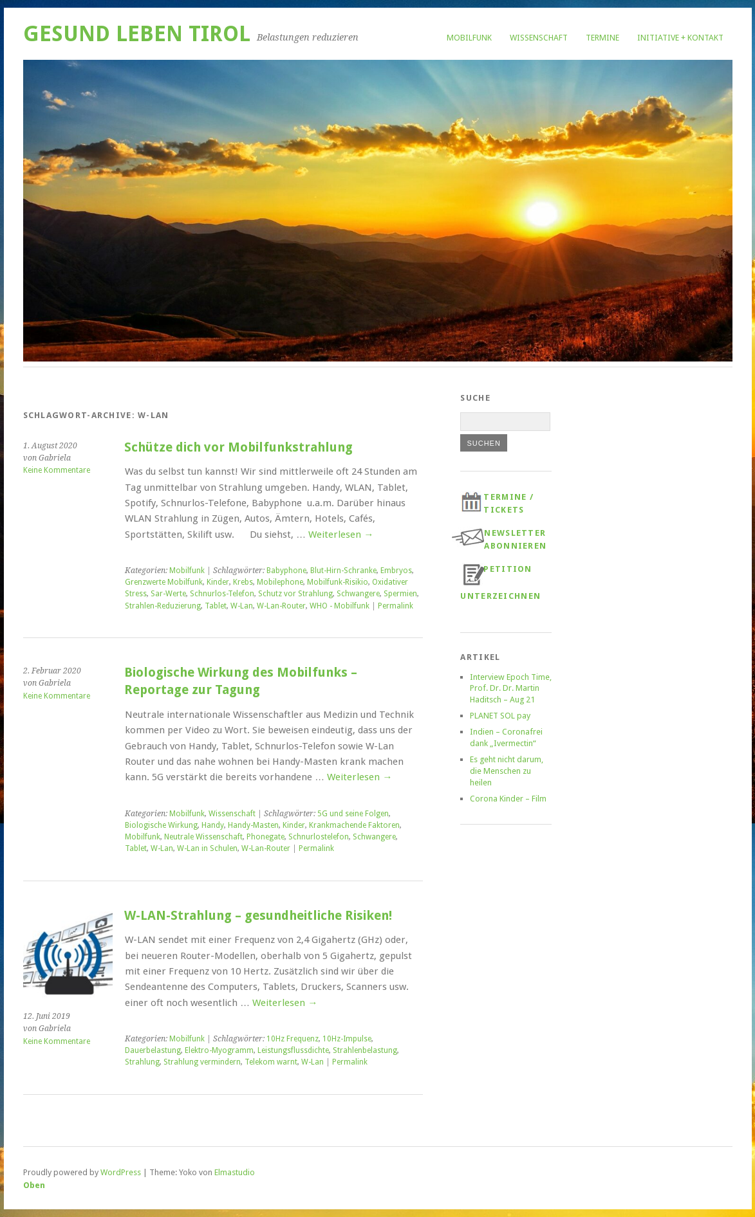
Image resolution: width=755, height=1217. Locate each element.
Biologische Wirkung (161, 825)
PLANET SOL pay (500, 715)
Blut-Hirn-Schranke (343, 570)
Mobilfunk (469, 37)
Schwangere (358, 593)
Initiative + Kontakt (680, 37)
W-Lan (241, 605)
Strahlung (142, 1061)
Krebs (243, 582)
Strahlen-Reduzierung (163, 605)
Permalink (395, 605)
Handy (212, 825)
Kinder (218, 582)
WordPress (120, 1172)
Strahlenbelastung (365, 1050)
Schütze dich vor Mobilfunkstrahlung (238, 447)
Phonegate (265, 836)
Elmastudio (234, 1172)
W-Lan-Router (281, 605)
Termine (602, 37)
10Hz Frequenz (292, 1038)
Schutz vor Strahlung (295, 593)
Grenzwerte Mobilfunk (164, 582)
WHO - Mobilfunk (339, 605)
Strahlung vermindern (202, 1061)
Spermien (400, 593)
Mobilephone (280, 582)
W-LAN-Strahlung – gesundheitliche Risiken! (258, 915)
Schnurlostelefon (318, 836)
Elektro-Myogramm (219, 1050)
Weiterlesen (340, 534)
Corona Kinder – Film (508, 798)
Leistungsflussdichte (293, 1050)
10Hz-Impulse (346, 1038)
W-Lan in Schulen (207, 848)
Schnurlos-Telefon (222, 593)
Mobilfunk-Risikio (337, 582)
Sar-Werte (168, 593)
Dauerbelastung (153, 1050)
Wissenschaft (539, 37)
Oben (34, 1185)
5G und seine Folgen (353, 813)
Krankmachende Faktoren (354, 825)
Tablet (216, 605)
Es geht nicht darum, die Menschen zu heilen (506, 771)
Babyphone (286, 570)
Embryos (396, 570)
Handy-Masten (253, 825)
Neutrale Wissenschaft (203, 836)
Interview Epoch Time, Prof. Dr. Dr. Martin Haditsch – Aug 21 (511, 688)
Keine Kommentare (56, 470)
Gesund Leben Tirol (136, 33)
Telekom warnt (271, 1061)
